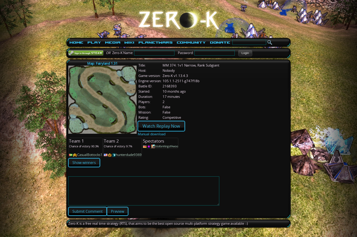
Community (191, 42)
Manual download (152, 134)
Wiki (129, 42)
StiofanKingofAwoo (166, 146)
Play (94, 42)
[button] (245, 53)
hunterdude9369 (129, 155)
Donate (220, 42)
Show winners (84, 162)
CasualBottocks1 (89, 155)
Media (112, 42)
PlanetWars (155, 42)
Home (76, 42)
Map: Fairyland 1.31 (102, 63)
